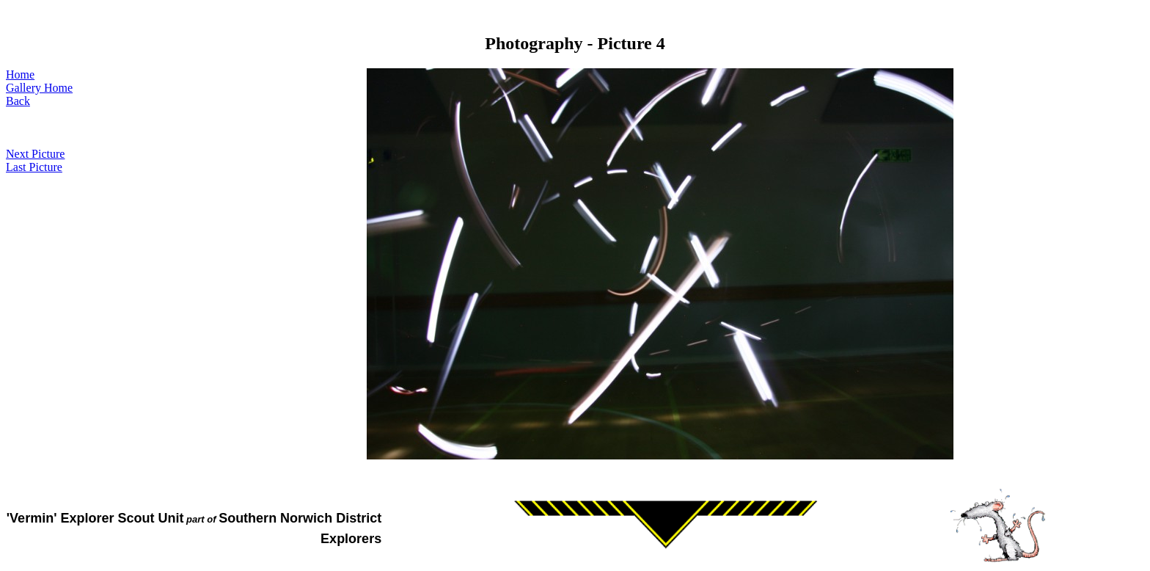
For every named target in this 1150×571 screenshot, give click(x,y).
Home (20, 74)
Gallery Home (39, 87)
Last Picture (34, 167)
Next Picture (35, 154)
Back (18, 101)
